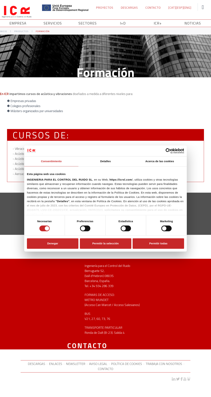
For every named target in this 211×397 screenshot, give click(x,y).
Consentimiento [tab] (51, 161)
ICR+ (158, 23)
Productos (21, 31)
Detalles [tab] (105, 161)
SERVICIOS (53, 23)
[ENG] (187, 7)
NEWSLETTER (75, 363)
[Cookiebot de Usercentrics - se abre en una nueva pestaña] (168, 151)
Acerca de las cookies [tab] (159, 161)
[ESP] (180, 7)
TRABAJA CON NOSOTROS (164, 363)
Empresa (18, 23)
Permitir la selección (105, 243)
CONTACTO (153, 7)
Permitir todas (158, 243)
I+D (123, 23)
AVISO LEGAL (98, 363)
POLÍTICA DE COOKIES (126, 363)
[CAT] (172, 7)
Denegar (52, 243)
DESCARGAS (129, 7)
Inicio (3, 31)
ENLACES (55, 363)
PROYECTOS (104, 7)
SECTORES (88, 23)
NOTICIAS (192, 23)
